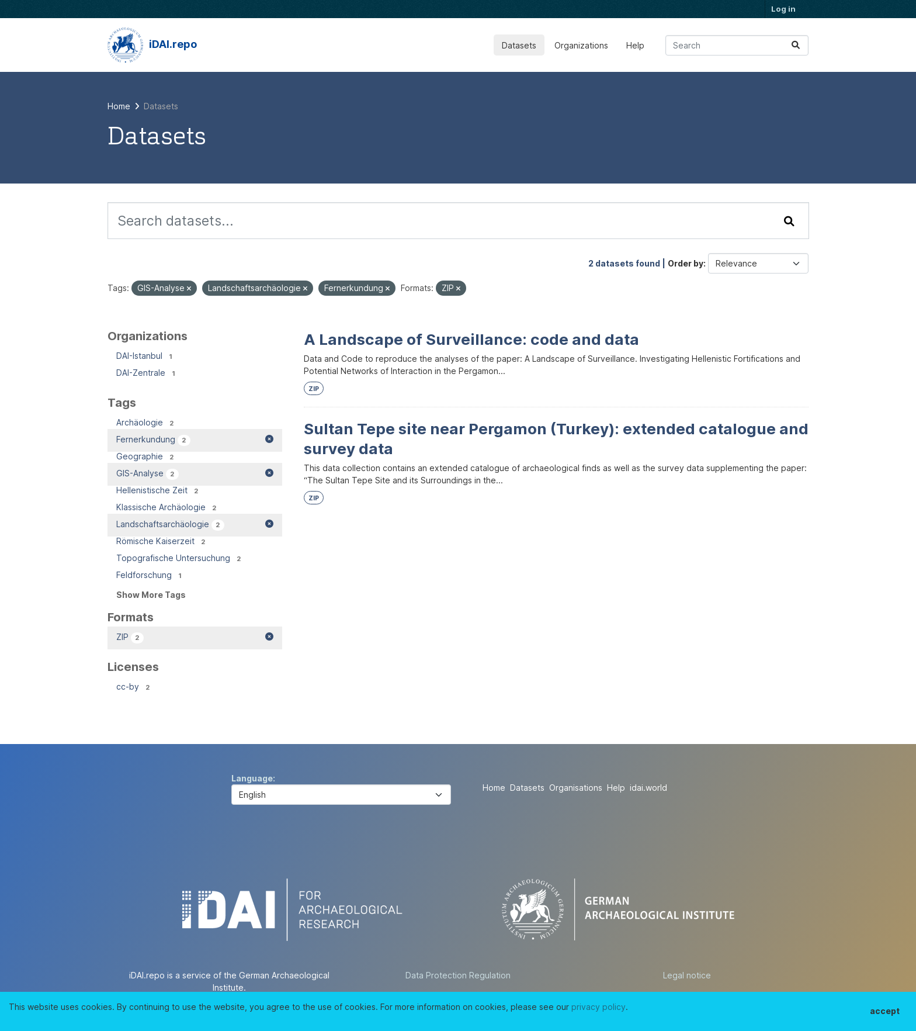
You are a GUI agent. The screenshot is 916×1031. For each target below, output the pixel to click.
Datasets (519, 45)
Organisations (575, 788)
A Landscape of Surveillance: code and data (471, 339)
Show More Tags (151, 595)
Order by (685, 263)
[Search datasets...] (737, 45)
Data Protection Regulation (458, 975)
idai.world (648, 788)
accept (885, 1011)
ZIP (313, 389)
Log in (783, 8)
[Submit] (795, 45)
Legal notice (687, 975)
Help (635, 45)
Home (494, 788)
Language (252, 778)
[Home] (118, 106)
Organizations (581, 45)
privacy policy (598, 1007)
